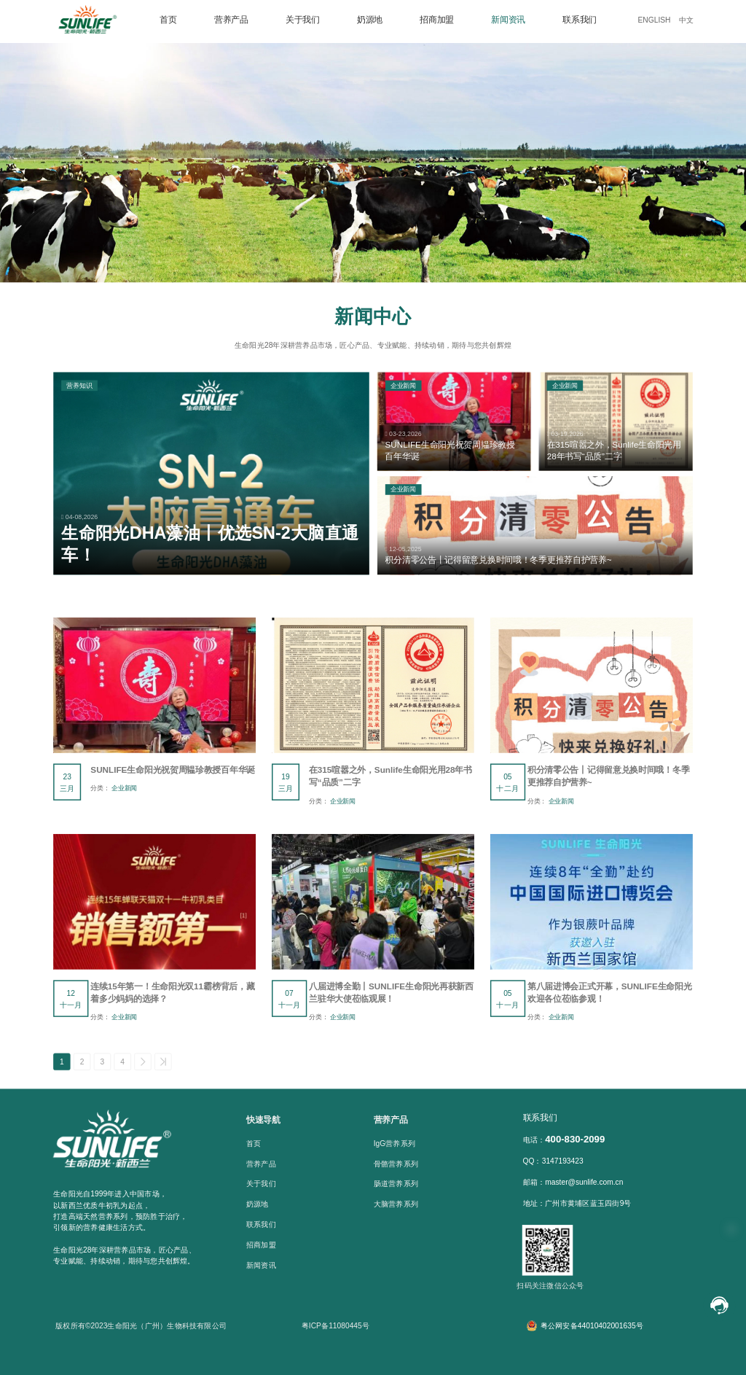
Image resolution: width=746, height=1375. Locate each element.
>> (163, 1062)
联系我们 (579, 19)
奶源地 (369, 19)
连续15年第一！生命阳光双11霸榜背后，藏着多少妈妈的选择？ (172, 993)
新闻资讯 (508, 19)
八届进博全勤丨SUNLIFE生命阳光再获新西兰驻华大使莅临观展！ (391, 993)
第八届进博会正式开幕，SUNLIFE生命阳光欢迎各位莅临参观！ (609, 993)
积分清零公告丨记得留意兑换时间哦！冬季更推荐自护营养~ (608, 776)
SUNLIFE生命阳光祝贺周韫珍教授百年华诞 (172, 770)
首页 (168, 19)
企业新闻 (124, 788)
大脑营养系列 (396, 1204)
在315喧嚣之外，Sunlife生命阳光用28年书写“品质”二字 (390, 776)
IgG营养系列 (394, 1144)
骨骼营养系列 (396, 1163)
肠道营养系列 (396, 1184)
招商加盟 (437, 19)
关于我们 (303, 19)
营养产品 (231, 19)
